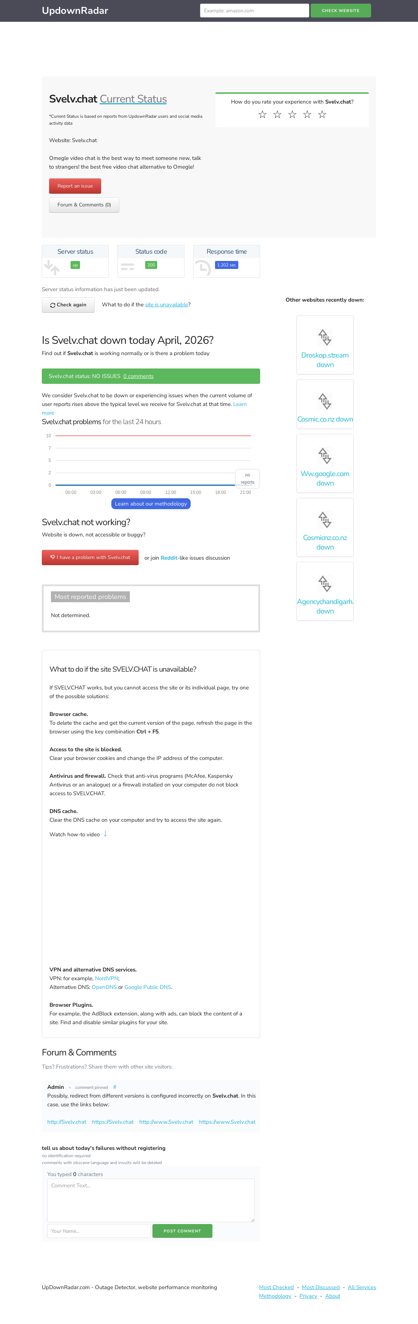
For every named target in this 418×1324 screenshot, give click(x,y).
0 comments (138, 376)
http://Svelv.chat (66, 1122)
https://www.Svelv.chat (227, 1122)
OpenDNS (104, 987)
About (332, 1296)
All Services (362, 1287)
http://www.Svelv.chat (166, 1122)
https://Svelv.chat (113, 1122)
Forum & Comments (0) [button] (84, 204)
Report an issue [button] (75, 185)
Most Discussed (321, 1287)
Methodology (275, 1296)
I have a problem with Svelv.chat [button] (90, 557)
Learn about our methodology (151, 503)
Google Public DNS (147, 987)
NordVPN (106, 978)
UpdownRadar (75, 10)
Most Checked (276, 1287)
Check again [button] (68, 304)
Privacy (308, 1296)
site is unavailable (166, 304)
